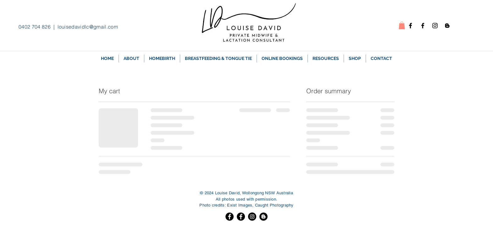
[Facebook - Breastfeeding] (422, 25)
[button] (402, 25)
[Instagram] (435, 25)
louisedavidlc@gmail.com (88, 27)
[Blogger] (263, 217)
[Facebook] (229, 217)
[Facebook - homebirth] (410, 25)
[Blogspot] (447, 25)
